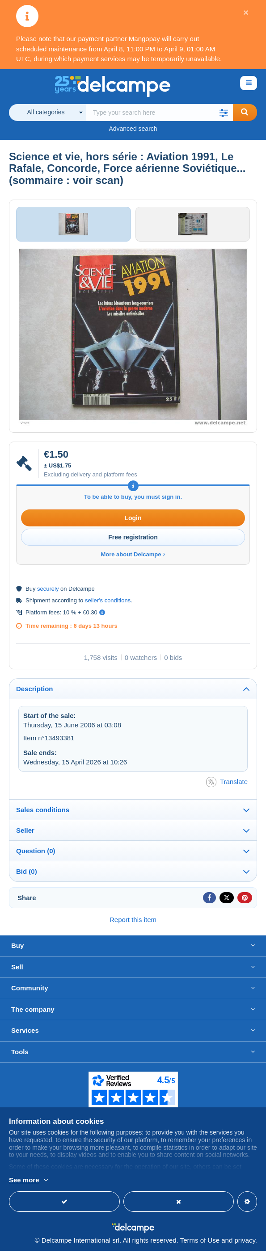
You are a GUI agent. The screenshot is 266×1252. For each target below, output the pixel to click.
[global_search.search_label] (159, 112)
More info (109, 1180)
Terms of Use (200, 1241)
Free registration (132, 538)
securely (48, 589)
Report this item (133, 921)
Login (132, 518)
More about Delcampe (133, 555)
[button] (224, 112)
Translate (227, 783)
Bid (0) (26, 872)
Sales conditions (42, 811)
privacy (244, 1241)
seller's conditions (108, 601)
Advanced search (133, 128)
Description (34, 690)
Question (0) (35, 852)
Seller (25, 831)
